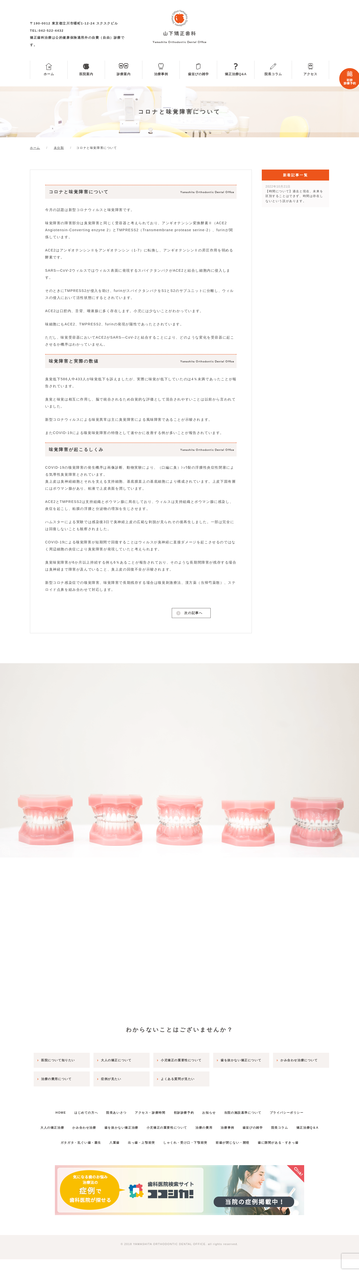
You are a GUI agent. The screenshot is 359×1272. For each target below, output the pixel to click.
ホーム (49, 74)
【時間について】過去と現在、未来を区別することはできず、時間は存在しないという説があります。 (294, 194)
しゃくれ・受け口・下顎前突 (187, 1155)
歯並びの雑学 (198, 74)
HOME (49, 1110)
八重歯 (110, 1155)
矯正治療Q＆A (179, 1140)
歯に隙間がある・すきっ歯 (286, 1155)
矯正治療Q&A (236, 74)
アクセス (310, 74)
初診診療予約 (185, 1110)
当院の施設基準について (250, 1110)
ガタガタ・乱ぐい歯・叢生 (72, 1155)
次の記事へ (193, 614)
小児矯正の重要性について (180, 1125)
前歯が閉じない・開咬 (237, 1155)
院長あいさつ (111, 1110)
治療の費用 (220, 1125)
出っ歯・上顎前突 (140, 1155)
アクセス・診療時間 (148, 1110)
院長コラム (273, 74)
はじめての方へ (78, 1110)
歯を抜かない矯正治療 (132, 1125)
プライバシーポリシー (298, 1110)
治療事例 (161, 74)
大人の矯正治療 (56, 1125)
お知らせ (214, 1110)
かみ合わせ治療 (91, 1125)
